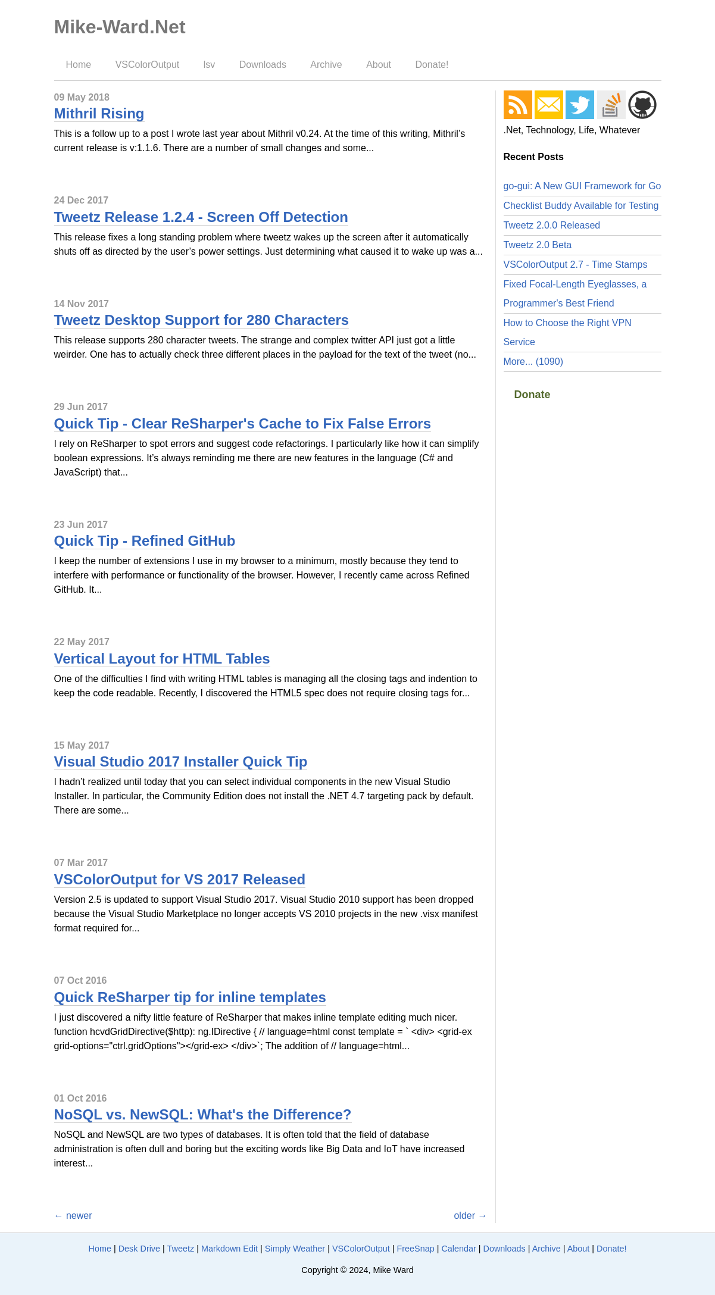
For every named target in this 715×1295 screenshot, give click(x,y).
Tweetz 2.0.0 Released (552, 225)
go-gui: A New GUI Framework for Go (582, 186)
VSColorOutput (147, 65)
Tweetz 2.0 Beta (538, 245)
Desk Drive (139, 1248)
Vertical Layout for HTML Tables (162, 658)
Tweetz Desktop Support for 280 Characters (201, 320)
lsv (210, 65)
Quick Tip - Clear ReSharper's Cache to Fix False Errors (243, 423)
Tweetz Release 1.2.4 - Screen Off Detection (201, 217)
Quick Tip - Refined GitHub (145, 541)
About (378, 65)
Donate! (431, 65)
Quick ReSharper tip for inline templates (190, 997)
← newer (73, 1215)
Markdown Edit (229, 1248)
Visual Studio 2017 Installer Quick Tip (181, 761)
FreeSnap (415, 1248)
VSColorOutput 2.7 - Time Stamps (576, 264)
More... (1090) (533, 361)
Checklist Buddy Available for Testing (581, 206)
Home (79, 65)
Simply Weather (295, 1248)
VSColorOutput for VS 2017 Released (180, 879)
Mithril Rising (99, 113)
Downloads (262, 65)
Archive (326, 65)
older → (470, 1215)
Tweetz (181, 1248)
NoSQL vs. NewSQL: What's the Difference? (203, 1114)
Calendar (458, 1248)
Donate (532, 395)
